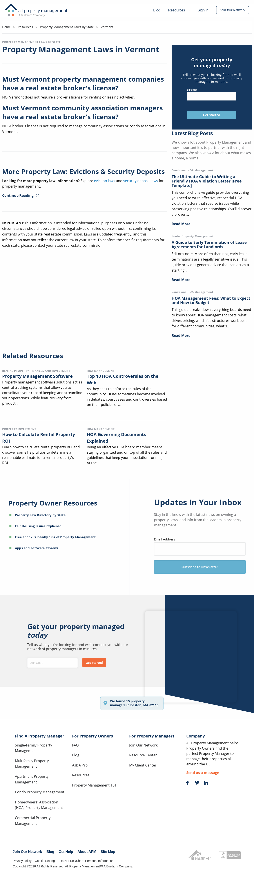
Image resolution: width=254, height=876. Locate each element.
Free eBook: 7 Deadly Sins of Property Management (55, 537)
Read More (181, 223)
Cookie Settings (45, 861)
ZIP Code (211, 94)
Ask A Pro (80, 765)
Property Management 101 (94, 785)
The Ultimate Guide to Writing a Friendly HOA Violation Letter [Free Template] (207, 181)
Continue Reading (20, 195)
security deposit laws (140, 180)
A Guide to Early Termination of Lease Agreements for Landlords (209, 244)
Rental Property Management (193, 236)
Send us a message (202, 772)
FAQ (75, 745)
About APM (87, 852)
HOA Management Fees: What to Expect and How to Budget (211, 300)
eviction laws (104, 180)
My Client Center (142, 765)
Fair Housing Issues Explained (38, 526)
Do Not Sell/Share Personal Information (86, 861)
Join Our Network (143, 745)
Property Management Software (37, 376)
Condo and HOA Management (192, 170)
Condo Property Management (39, 792)
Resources (80, 775)
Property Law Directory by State (40, 515)
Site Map (108, 852)
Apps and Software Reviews (36, 548)
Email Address (200, 546)
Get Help (66, 852)
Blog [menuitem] (156, 10)
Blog (75, 755)
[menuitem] (232, 10)
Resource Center (143, 755)
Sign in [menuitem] (203, 10)
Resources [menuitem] (179, 10)
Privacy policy (22, 861)
